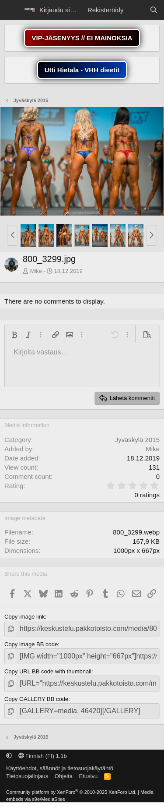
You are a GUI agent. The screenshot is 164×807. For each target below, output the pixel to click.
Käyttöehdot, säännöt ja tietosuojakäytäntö (59, 768)
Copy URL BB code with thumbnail (47, 671)
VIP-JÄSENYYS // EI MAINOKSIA (81, 38)
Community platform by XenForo (71, 792)
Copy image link (24, 616)
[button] (12, 235)
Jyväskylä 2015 (137, 439)
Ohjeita (64, 776)
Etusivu (88, 776)
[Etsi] (153, 10)
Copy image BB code (31, 644)
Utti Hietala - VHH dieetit (82, 70)
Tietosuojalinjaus (27, 776)
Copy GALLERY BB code (36, 699)
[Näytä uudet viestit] (136, 10)
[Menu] (12, 10)
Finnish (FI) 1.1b (42, 756)
